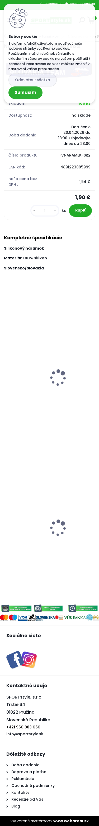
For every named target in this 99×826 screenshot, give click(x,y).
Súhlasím (25, 92)
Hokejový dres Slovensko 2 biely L (41, 524)
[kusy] (44, 211)
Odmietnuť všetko (32, 79)
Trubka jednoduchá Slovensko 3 (39, 397)
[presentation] (7, 370)
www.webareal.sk (71, 821)
